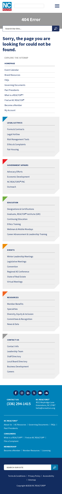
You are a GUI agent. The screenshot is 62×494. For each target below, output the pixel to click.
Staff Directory (14, 356)
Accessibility (48, 476)
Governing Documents (15, 85)
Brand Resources (12, 75)
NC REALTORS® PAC (16, 181)
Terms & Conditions (17, 476)
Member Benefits (15, 304)
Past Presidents (12, 90)
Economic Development (18, 176)
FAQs (7, 80)
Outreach (11, 186)
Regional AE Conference (18, 271)
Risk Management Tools (18, 139)
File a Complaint (11, 441)
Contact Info (13, 346)
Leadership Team (15, 351)
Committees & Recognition (19, 319)
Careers (10, 371)
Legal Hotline (13, 134)
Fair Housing (13, 149)
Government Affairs (17, 165)
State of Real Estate (16, 276)
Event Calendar (12, 70)
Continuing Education (17, 219)
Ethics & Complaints (16, 144)
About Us (8, 424)
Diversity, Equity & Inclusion (20, 314)
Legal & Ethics (14, 122)
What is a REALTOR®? (14, 95)
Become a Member (13, 105)
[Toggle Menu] (57, 5)
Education (12, 202)
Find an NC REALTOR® (14, 100)
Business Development (18, 366)
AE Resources (20, 424)
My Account (10, 110)
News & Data (13, 324)
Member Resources (31, 450)
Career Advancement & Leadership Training (27, 234)
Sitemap (32, 479)
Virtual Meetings (15, 281)
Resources (13, 297)
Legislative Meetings (16, 261)
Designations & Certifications (20, 209)
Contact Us (13, 339)
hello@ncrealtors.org (45, 408)
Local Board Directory (17, 361)
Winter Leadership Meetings (20, 256)
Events (11, 250)
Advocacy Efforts (15, 171)
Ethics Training (14, 224)
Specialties (12, 309)
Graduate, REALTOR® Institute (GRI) (23, 214)
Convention (12, 266)
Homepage (10, 63)
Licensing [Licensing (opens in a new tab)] (46, 450)
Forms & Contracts (15, 129)
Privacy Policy (34, 476)
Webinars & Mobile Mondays (20, 229)
